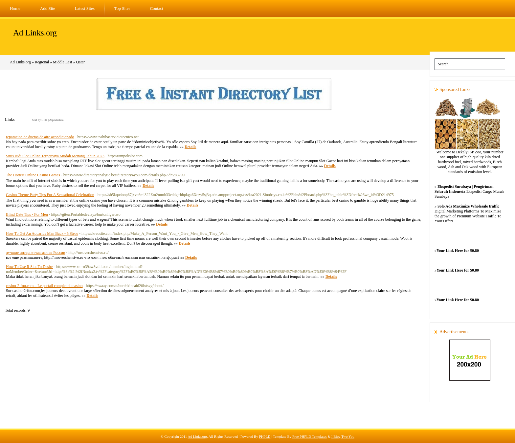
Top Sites (122, 8)
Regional (42, 62)
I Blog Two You (342, 436)
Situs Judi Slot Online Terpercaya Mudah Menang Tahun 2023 (55, 156)
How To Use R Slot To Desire (29, 266)
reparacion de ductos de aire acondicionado (40, 137)
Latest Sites (85, 8)
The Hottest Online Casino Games (33, 175)
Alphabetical (56, 120)
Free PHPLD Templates (309, 436)
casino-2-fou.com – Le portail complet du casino (44, 285)
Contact (156, 8)
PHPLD (265, 436)
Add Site (47, 8)
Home (15, 8)
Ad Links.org (35, 32)
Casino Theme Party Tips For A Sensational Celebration (50, 194)
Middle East (62, 62)
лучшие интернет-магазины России (35, 252)
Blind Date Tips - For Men (27, 214)
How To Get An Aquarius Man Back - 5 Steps (42, 233)
